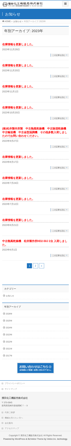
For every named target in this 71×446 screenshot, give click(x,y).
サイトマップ (11, 389)
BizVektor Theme (36, 439)
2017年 (9, 356)
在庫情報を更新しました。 (18, 44)
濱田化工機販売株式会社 (31, 435)
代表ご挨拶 (10, 412)
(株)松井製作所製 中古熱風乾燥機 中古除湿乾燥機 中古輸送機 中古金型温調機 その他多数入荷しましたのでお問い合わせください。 (35, 132)
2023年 (9, 334)
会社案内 (9, 423)
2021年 (9, 349)
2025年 (9, 321)
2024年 (9, 328)
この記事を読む (58, 55)
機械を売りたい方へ (14, 418)
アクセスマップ (12, 428)
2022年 (9, 342)
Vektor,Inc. (52, 439)
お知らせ (10, 296)
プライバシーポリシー (15, 383)
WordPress (20, 439)
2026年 (9, 314)
